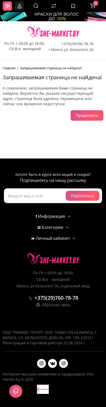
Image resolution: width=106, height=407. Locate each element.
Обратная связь (53, 304)
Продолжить (87, 115)
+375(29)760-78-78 (77, 43)
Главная (9, 68)
